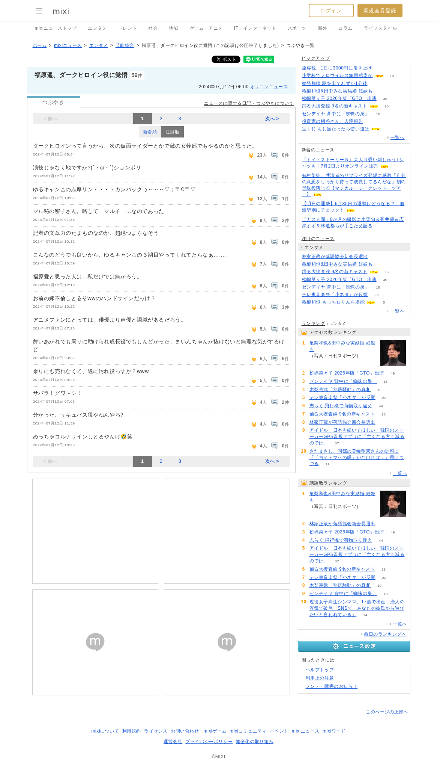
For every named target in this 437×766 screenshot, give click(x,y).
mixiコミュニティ (248, 731)
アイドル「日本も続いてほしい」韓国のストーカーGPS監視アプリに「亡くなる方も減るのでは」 (357, 437)
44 (381, 406)
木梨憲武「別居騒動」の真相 (340, 389)
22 (376, 295)
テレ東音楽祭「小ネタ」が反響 (335, 294)
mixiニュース (68, 45)
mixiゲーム (215, 731)
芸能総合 (125, 45)
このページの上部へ (387, 712)
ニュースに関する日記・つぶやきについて (249, 103)
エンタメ (97, 28)
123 (381, 68)
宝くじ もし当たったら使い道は (335, 128)
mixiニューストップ (56, 28)
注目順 (172, 131)
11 (327, 464)
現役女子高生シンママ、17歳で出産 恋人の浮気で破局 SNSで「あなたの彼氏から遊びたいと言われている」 (357, 608)
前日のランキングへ (385, 634)
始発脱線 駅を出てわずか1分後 (335, 83)
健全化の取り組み (254, 741)
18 (392, 76)
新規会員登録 (379, 11)
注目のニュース (318, 238)
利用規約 (131, 731)
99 (376, 84)
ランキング (313, 323)
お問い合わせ (185, 731)
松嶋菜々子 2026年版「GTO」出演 (339, 98)
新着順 (150, 131)
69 (376, 257)
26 (386, 106)
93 (388, 129)
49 (385, 99)
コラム (345, 28)
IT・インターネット (255, 28)
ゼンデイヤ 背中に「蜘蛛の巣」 (335, 113)
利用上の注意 (320, 678)
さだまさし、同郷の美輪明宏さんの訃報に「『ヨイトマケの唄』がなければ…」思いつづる (356, 458)
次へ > (272, 118)
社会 (153, 28)
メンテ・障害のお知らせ (332, 686)
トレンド (127, 28)
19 (379, 390)
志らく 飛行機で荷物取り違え (340, 405)
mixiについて (105, 731)
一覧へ (397, 137)
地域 (173, 28)
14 (365, 615)
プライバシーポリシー (209, 741)
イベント (279, 731)
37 (337, 443)
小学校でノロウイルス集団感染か (337, 75)
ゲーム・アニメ (206, 28)
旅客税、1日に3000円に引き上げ (337, 68)
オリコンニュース (269, 86)
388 (381, 264)
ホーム (40, 45)
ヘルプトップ (320, 669)
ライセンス (156, 731)
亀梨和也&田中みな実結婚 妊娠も (337, 91)
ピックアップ (316, 58)
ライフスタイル (380, 28)
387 (381, 91)
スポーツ (297, 28)
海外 (322, 28)
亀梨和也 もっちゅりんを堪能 (333, 302)
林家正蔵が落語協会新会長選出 (335, 256)
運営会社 (173, 741)
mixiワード (334, 731)
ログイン (331, 11)
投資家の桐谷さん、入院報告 (332, 121)
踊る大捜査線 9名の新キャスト (335, 106)
